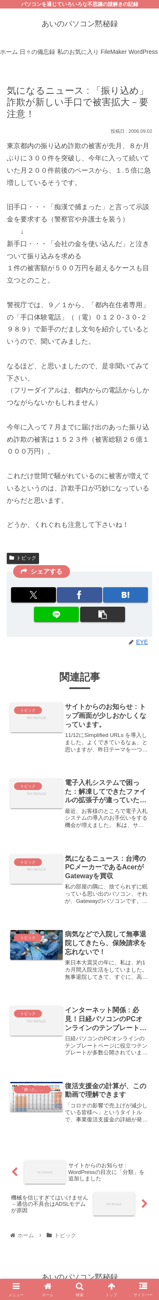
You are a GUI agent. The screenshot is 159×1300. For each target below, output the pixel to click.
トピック (22, 558)
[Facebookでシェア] (79, 594)
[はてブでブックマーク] (125, 594)
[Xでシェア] (33, 594)
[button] (102, 614)
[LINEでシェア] (56, 614)
